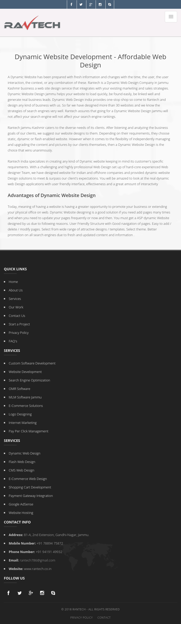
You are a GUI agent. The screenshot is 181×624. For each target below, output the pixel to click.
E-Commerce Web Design (28, 478)
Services (15, 298)
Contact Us (17, 315)
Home (13, 281)
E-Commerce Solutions (26, 405)
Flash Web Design (22, 461)
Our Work (16, 307)
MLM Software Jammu (25, 397)
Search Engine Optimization (29, 380)
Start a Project (19, 324)
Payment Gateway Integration (31, 495)
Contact (104, 617)
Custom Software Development (32, 363)
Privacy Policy (19, 332)
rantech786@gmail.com (37, 560)
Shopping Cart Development (30, 487)
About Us (16, 290)
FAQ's (13, 341)
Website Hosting (21, 512)
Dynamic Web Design (24, 453)
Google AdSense (21, 504)
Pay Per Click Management (28, 431)
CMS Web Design (21, 470)
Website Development (25, 371)
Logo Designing (20, 414)
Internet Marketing (23, 422)
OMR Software (19, 388)
